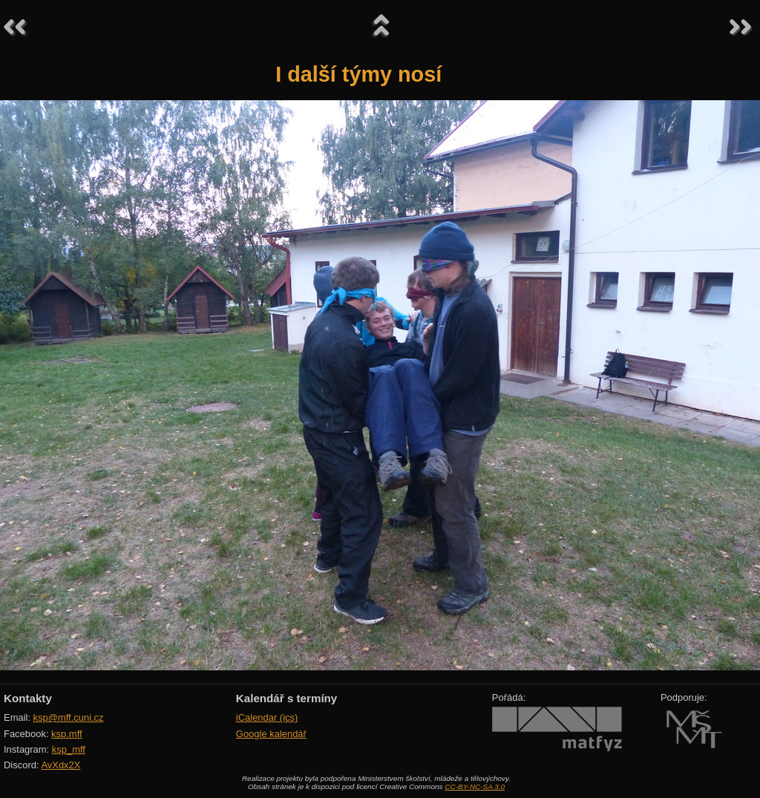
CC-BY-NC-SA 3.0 (475, 786)
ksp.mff (66, 733)
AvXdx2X (60, 765)
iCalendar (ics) (267, 717)
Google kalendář (271, 733)
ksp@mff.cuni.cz (68, 717)
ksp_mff (68, 749)
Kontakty (28, 698)
